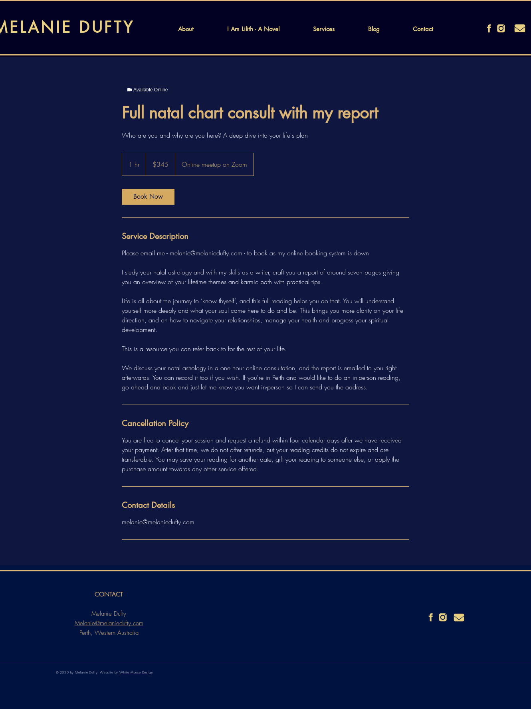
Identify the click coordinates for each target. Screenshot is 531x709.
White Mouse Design (136, 672)
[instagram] (501, 28)
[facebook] (489, 28)
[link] (148, 197)
